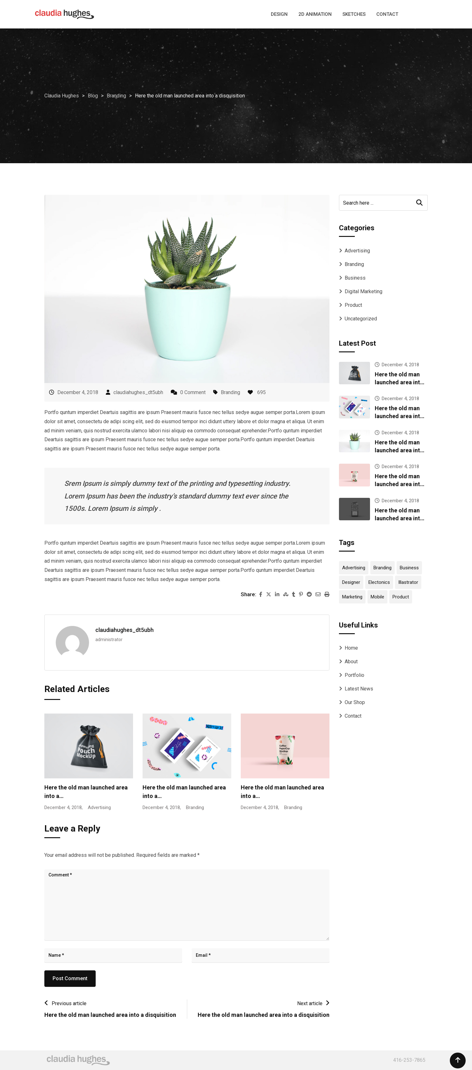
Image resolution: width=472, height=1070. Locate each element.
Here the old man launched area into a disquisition (110, 1014)
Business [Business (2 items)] (409, 568)
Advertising (357, 251)
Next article (309, 1003)
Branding (230, 392)
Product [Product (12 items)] (400, 597)
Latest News (359, 689)
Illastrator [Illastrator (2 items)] (408, 582)
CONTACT (387, 14)
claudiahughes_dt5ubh (138, 392)
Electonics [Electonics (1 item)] (379, 582)
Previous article (69, 1003)
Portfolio (354, 675)
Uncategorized (361, 319)
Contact (353, 716)
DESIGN (279, 14)
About (351, 662)
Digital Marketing (363, 291)
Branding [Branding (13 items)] (382, 568)
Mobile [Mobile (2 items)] (377, 597)
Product (353, 305)
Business (355, 278)
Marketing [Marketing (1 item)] (352, 597)
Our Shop (355, 702)
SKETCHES (354, 14)
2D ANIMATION (315, 14)
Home (351, 648)
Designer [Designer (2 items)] (351, 582)
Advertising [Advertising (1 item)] (353, 568)
